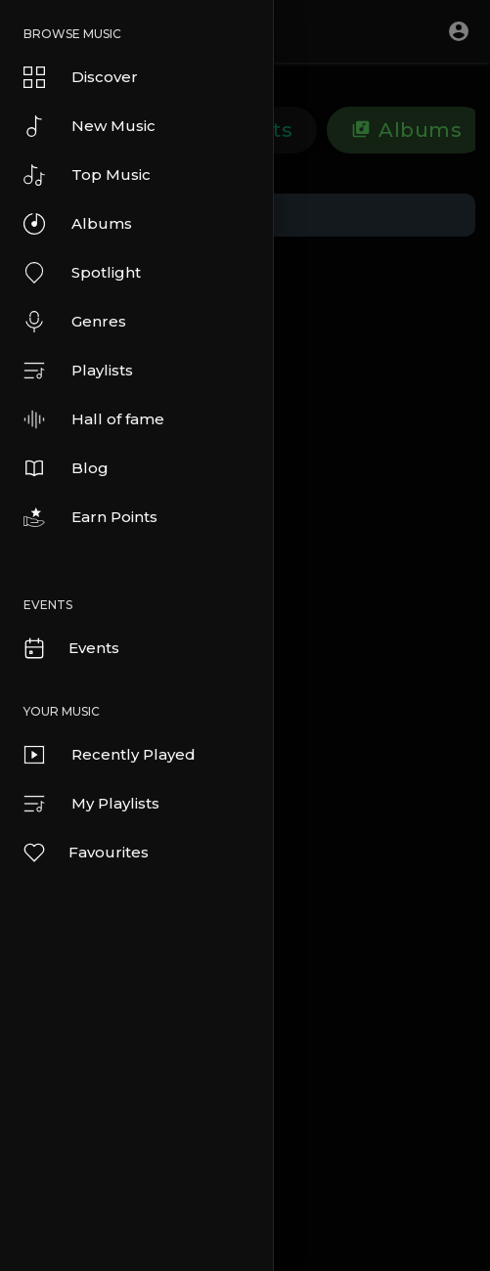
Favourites (85, 852)
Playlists (78, 370)
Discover (80, 77)
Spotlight (82, 273)
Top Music (87, 175)
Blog (66, 468)
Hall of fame (93, 419)
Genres (74, 321)
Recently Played (109, 755)
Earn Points (90, 517)
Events (70, 648)
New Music (89, 126)
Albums (77, 224)
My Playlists (91, 803)
